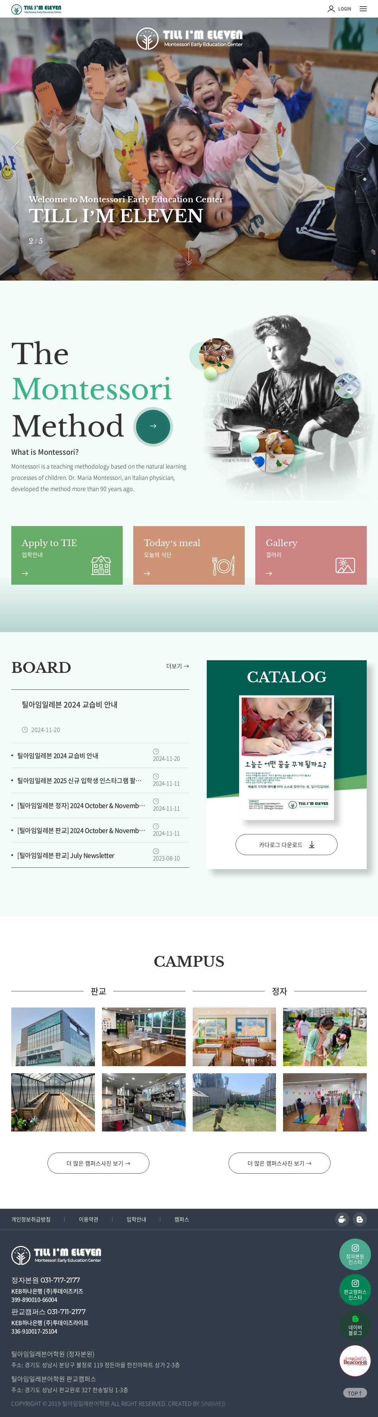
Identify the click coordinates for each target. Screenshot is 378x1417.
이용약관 (88, 1219)
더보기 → (177, 666)
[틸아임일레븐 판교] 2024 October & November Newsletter (82, 830)
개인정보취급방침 (31, 1219)
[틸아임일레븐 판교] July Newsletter (65, 855)
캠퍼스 (181, 1219)
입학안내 (136, 1219)
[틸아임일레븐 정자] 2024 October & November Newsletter (82, 805)
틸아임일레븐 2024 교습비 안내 (57, 755)
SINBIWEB (213, 1403)
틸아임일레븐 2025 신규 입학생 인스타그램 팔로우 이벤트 (82, 780)
